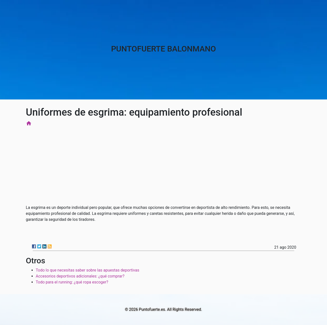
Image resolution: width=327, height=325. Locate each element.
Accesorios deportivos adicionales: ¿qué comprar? (80, 276)
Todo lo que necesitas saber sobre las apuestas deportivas (87, 270)
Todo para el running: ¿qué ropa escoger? (72, 282)
